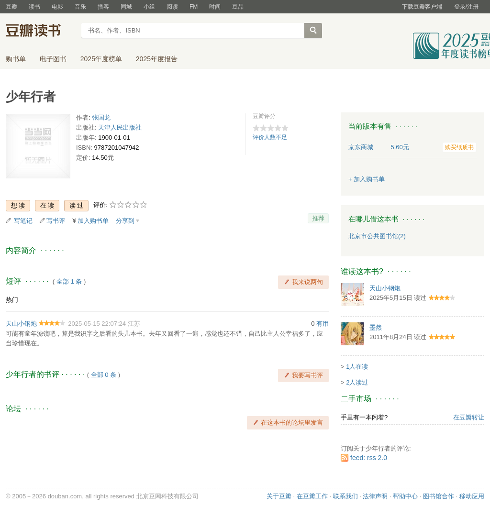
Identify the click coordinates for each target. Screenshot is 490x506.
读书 (34, 6)
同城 (126, 6)
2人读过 (357, 382)
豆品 (238, 6)
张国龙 (101, 117)
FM (193, 6)
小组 (149, 6)
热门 (12, 299)
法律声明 (375, 496)
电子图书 (53, 59)
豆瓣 (11, 6)
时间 (215, 6)
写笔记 (23, 220)
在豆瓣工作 (312, 496)
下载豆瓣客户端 (422, 6)
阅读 (172, 6)
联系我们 (345, 496)
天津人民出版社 (120, 127)
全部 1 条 (69, 281)
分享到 (125, 220)
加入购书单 (93, 220)
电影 (57, 6)
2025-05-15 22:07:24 (97, 323)
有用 (322, 323)
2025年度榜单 (101, 59)
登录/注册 (466, 6)
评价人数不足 (270, 137)
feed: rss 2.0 (368, 458)
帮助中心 (405, 496)
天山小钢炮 (21, 323)
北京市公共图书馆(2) (377, 236)
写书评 (55, 220)
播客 (103, 6)
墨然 (375, 327)
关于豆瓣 (279, 496)
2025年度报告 (157, 59)
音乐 (80, 6)
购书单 (16, 59)
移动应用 (471, 496)
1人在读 (357, 366)
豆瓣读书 (40, 31)
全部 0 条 (103, 374)
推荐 (318, 218)
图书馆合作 (438, 496)
